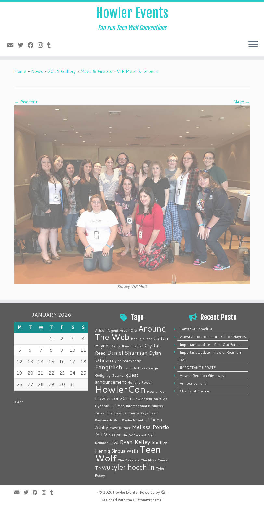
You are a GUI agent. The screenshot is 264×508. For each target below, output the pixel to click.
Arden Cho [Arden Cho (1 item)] (128, 330)
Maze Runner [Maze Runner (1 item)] (119, 427)
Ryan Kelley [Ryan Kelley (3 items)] (135, 442)
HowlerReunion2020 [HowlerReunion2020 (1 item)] (150, 398)
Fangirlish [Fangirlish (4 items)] (108, 367)
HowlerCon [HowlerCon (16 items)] (120, 389)
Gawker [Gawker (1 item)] (118, 375)
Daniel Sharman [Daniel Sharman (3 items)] (127, 352)
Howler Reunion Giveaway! (202, 375)
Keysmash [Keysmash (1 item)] (148, 412)
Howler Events (132, 13)
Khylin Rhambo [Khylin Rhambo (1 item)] (134, 420)
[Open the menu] (253, 44)
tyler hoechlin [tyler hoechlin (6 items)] (133, 467)
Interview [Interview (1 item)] (113, 412)
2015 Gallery (62, 71)
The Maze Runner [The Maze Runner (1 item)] (155, 460)
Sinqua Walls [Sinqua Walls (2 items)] (125, 450)
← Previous (26, 102)
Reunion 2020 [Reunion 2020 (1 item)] (106, 442)
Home (20, 71)
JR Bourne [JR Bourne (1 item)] (131, 412)
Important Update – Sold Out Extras (210, 344)
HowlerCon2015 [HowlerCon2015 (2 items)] (113, 398)
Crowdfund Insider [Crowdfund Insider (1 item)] (127, 345)
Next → (241, 102)
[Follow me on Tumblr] (51, 45)
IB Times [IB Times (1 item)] (117, 405)
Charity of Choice (194, 391)
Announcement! (193, 383)
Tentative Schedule (196, 329)
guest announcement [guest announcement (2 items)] (116, 378)
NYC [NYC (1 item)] (151, 434)
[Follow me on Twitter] (23, 45)
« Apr (18, 402)
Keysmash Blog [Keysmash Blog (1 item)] (108, 420)
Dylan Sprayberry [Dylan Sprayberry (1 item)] (126, 360)
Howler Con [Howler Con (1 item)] (156, 391)
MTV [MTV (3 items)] (101, 434)
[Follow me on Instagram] (42, 45)
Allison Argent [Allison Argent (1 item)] (106, 330)
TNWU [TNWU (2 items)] (102, 467)
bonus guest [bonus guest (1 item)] (141, 338)
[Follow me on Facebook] (33, 45)
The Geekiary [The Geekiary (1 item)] (129, 460)
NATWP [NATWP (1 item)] (115, 434)
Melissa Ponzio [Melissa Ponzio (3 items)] (150, 427)
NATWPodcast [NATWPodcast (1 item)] (134, 434)
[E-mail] (12, 45)
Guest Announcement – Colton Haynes (213, 336)
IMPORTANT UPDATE (198, 367)
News (37, 71)
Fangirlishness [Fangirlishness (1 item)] (136, 367)
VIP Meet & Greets (137, 71)
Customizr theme (147, 499)
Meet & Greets (96, 71)
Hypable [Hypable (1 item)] (102, 405)
